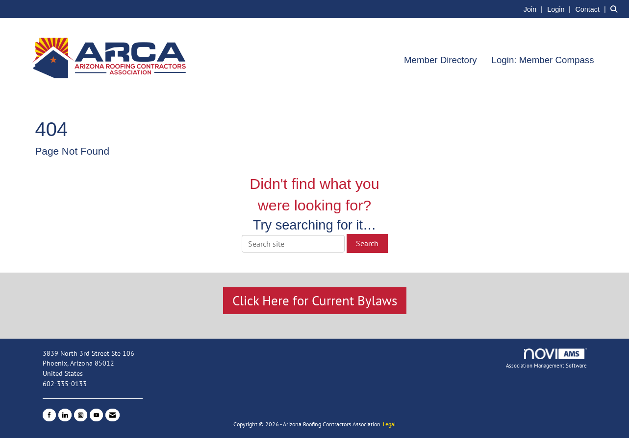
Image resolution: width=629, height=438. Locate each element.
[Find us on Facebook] (49, 415)
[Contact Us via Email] (112, 415)
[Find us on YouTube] (96, 415)
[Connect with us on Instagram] (80, 415)
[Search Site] (616, 9)
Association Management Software (546, 358)
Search (367, 243)
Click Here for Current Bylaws (314, 300)
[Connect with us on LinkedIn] (65, 415)
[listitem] (534, 9)
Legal (389, 424)
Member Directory (440, 60)
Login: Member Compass (543, 60)
